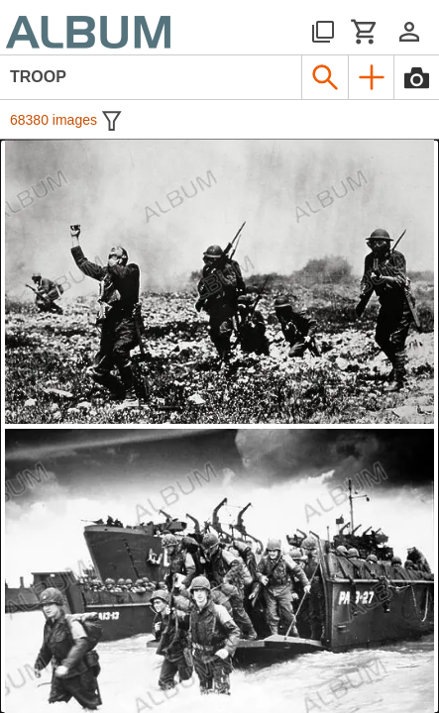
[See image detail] (219, 282)
